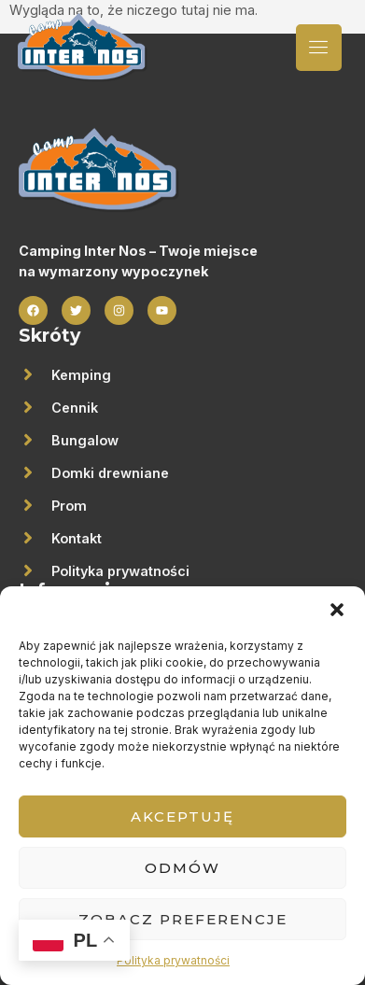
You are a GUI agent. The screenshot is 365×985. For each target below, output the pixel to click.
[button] (337, 609)
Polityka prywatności (173, 960)
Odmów (182, 868)
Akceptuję (182, 816)
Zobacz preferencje (183, 919)
